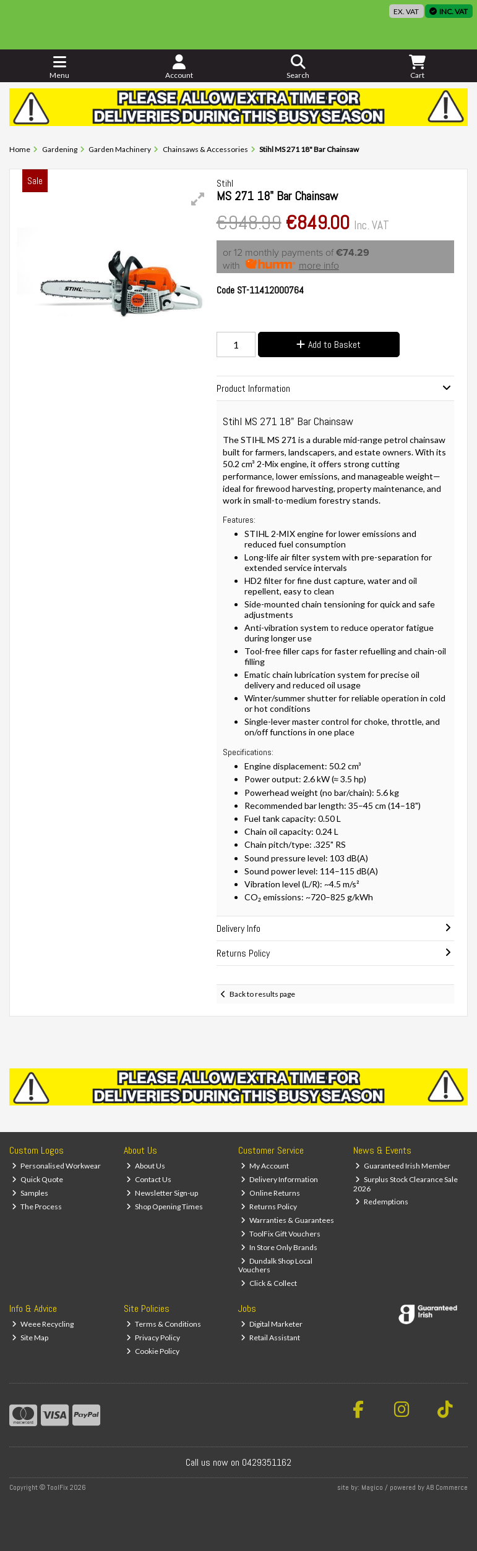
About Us (145, 1165)
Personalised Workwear (56, 1165)
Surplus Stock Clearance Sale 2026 (405, 1184)
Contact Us (148, 1179)
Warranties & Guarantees (287, 1220)
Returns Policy (269, 1206)
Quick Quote (37, 1179)
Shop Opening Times (164, 1206)
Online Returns (270, 1193)
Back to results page (262, 994)
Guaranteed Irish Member (402, 1165)
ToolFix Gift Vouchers (280, 1233)
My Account (265, 1165)
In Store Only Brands (279, 1247)
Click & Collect (269, 1283)
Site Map (30, 1337)
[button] (198, 199)
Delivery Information (279, 1179)
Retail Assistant (270, 1337)
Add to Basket (328, 344)
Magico (372, 1487)
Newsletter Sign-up (162, 1193)
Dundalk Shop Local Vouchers (275, 1265)
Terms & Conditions (163, 1324)
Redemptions (381, 1201)
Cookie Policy (152, 1351)
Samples (30, 1193)
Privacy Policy (153, 1337)
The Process (37, 1206)
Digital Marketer (272, 1324)
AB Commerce (447, 1487)
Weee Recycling (43, 1324)
